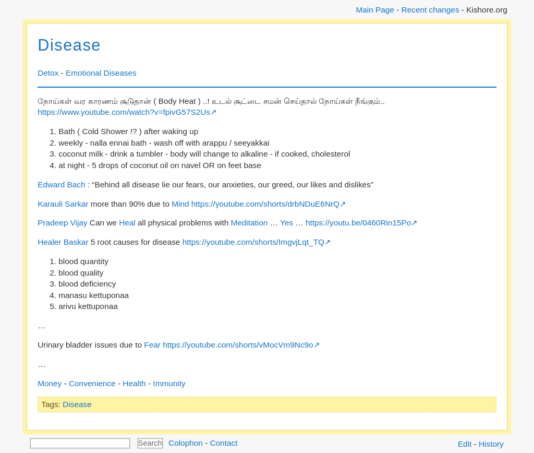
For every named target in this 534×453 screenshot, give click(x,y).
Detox (48, 72)
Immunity (169, 383)
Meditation (249, 222)
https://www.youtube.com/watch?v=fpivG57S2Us (124, 112)
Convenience (92, 383)
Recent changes (430, 9)
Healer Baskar (63, 241)
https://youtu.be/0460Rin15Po (358, 222)
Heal (127, 222)
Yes (286, 222)
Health (134, 383)
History (491, 443)
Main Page (375, 9)
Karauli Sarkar (63, 203)
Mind (180, 203)
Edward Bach (61, 184)
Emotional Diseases (101, 72)
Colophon (185, 442)
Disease (69, 45)
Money (50, 383)
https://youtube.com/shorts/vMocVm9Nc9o (238, 344)
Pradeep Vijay (62, 222)
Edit (464, 443)
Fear (152, 344)
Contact (223, 442)
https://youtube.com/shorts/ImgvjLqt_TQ (253, 241)
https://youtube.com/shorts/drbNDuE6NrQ (265, 203)
